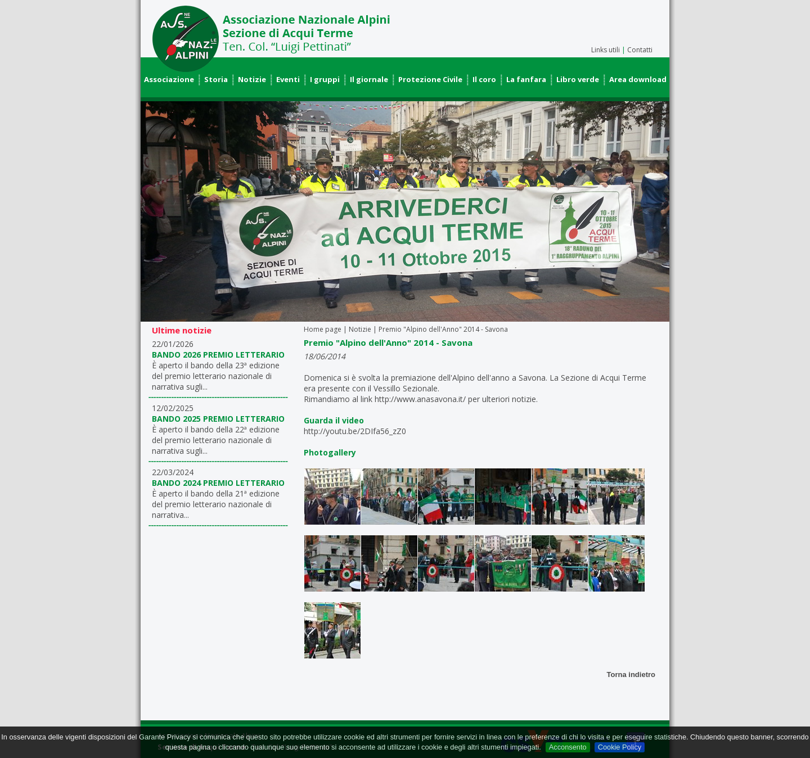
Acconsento (568, 747)
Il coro (484, 79)
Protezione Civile (430, 79)
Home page (322, 329)
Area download (638, 79)
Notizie (252, 79)
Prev (155, 211)
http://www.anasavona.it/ (420, 399)
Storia (216, 79)
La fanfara (526, 79)
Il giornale (369, 79)
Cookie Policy (620, 747)
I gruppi (325, 79)
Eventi (288, 79)
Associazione (169, 79)
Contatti (639, 50)
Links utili (605, 50)
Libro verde (577, 79)
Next (655, 211)
